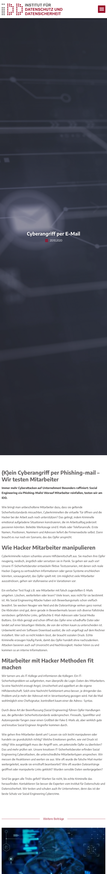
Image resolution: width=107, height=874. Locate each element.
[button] (101, 9)
